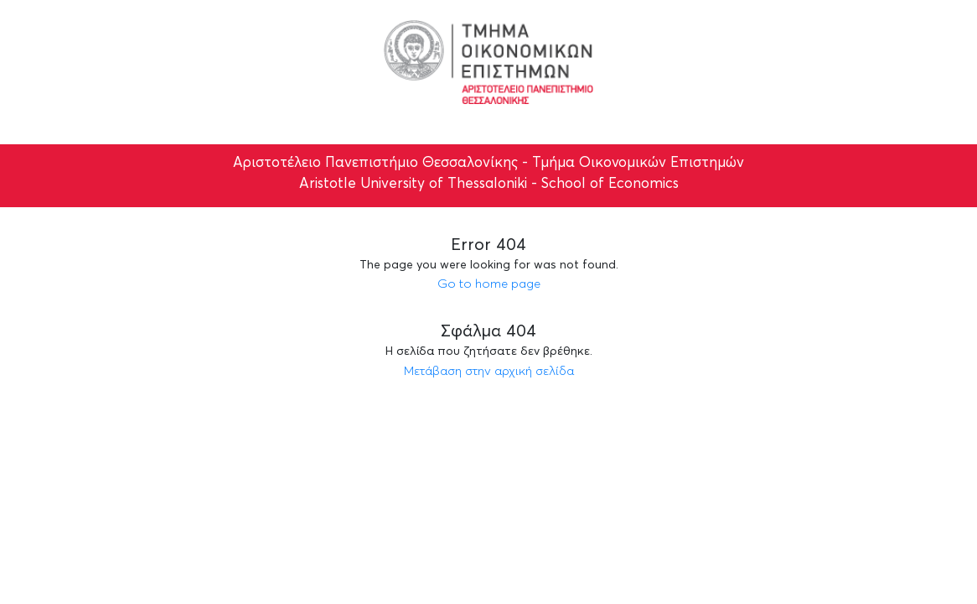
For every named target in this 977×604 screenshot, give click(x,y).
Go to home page (488, 283)
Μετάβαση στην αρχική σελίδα (489, 370)
